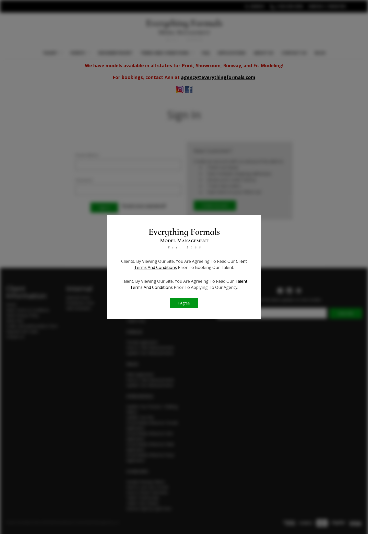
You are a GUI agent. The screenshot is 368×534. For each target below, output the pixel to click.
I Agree (184, 303)
